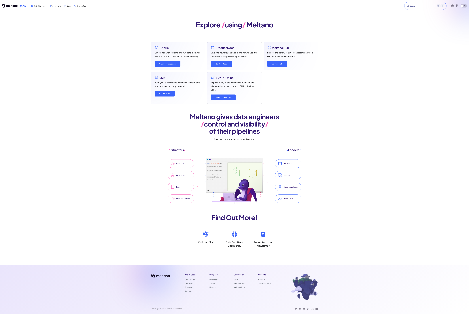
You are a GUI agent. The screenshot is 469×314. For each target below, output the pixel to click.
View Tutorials (167, 64)
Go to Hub (277, 64)
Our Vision (189, 283)
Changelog (81, 6)
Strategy (188, 291)
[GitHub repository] (452, 5)
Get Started (39, 6)
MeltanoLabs (239, 283)
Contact (261, 279)
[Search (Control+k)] (425, 6)
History (212, 287)
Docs (69, 6)
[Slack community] (457, 5)
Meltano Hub (239, 287)
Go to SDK (164, 94)
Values (212, 283)
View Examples (223, 97)
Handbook (213, 279)
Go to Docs (221, 64)
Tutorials (56, 6)
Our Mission (190, 279)
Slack (236, 279)
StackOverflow (264, 283)
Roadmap (189, 287)
